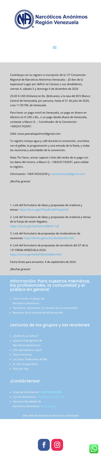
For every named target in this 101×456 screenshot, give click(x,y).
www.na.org (48, 406)
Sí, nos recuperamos (25, 364)
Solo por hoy (21, 368)
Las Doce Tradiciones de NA (30, 359)
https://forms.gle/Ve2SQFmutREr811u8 (34, 226)
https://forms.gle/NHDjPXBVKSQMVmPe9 (36, 254)
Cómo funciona (22, 354)
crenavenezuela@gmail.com (67, 174)
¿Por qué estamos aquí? (27, 350)
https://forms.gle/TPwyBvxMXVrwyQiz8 (43, 209)
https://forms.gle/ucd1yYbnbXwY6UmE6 (48, 238)
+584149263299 (50, 392)
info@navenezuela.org (51, 396)
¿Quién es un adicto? (25, 336)
